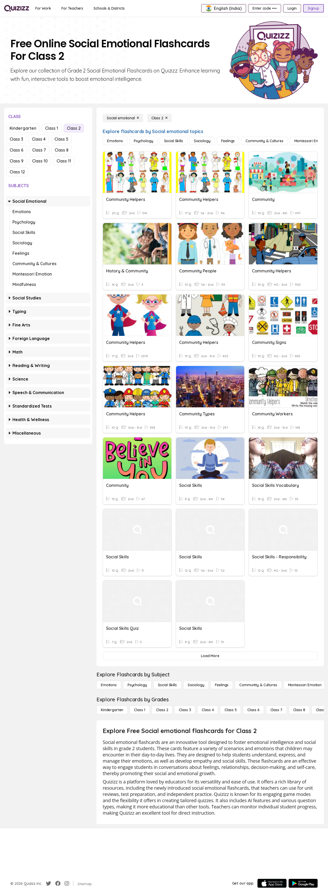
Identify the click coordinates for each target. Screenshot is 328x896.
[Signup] (313, 8)
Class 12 (17, 171)
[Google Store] (303, 883)
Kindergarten (23, 128)
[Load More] (210, 656)
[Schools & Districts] (109, 8)
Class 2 (74, 128)
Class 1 (51, 128)
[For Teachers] (72, 8)
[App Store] (272, 883)
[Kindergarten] (112, 710)
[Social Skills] (173, 141)
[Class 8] (299, 710)
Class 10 (40, 160)
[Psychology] (143, 141)
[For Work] (43, 8)
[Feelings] (228, 141)
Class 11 (64, 160)
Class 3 (16, 139)
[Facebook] (57, 883)
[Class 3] (185, 710)
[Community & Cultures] (264, 141)
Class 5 (61, 139)
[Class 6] (253, 710)
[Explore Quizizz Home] (16, 8)
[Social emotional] (123, 118)
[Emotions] (115, 141)
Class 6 (16, 150)
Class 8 (61, 150)
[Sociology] (202, 141)
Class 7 (39, 150)
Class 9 (16, 160)
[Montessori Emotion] (305, 685)
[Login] (292, 8)
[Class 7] (276, 710)
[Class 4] (207, 710)
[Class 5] (230, 710)
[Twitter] (48, 883)
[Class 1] (140, 710)
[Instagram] (67, 883)
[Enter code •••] (264, 8)
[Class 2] (159, 118)
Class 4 (39, 139)
